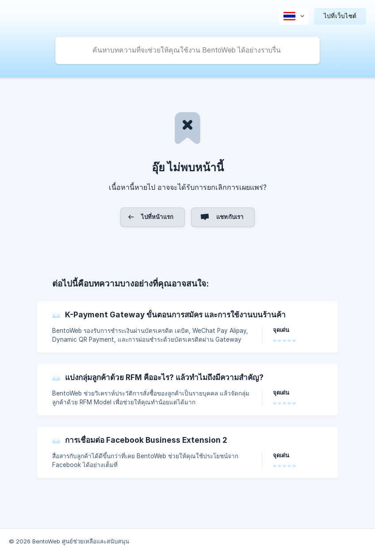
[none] (294, 16)
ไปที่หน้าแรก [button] (157, 216)
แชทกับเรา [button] (229, 216)
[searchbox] (187, 50)
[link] (187, 327)
